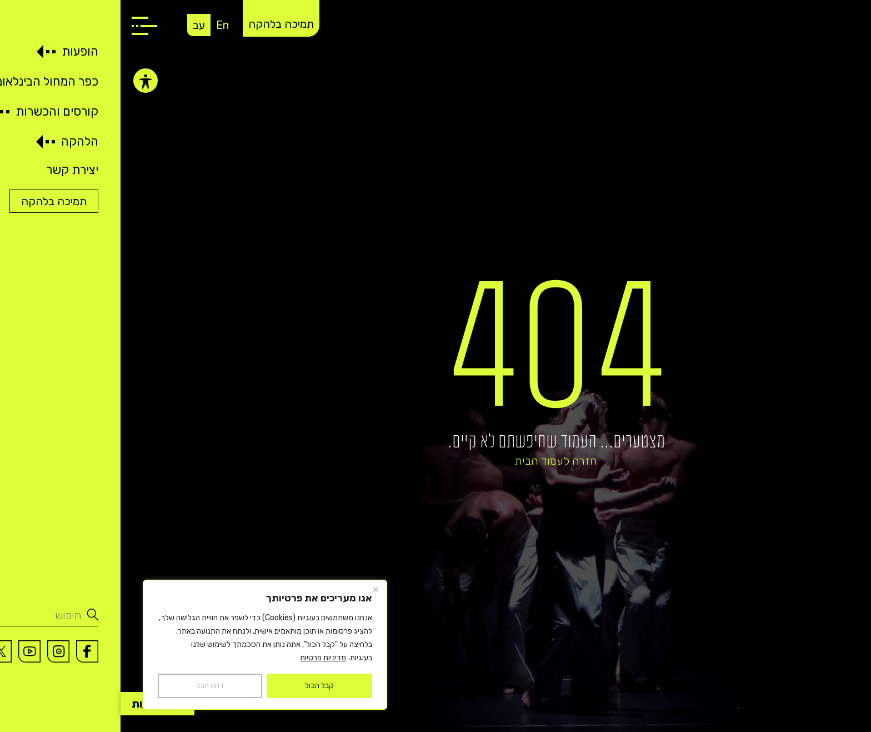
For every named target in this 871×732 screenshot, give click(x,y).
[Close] (255, 589)
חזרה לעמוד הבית (435, 460)
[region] (144, 645)
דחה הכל (89, 685)
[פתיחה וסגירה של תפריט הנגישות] (25, 80)
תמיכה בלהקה (160, 24)
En (102, 25)
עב (78, 25)
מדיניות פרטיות (202, 658)
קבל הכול (198, 685)
